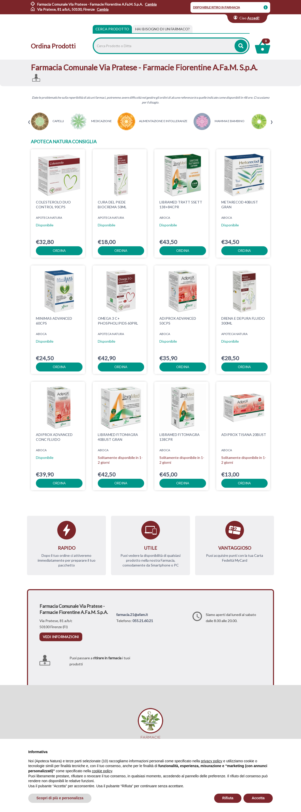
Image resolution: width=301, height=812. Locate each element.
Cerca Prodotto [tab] (112, 29)
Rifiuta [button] (228, 798)
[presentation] (29, 122)
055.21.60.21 (142, 620)
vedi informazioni (61, 637)
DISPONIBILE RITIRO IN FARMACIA (216, 7)
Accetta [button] (258, 798)
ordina (59, 251)
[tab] (162, 29)
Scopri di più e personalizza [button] (59, 798)
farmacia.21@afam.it (132, 614)
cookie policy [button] (102, 771)
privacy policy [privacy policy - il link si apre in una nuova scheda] (211, 761)
